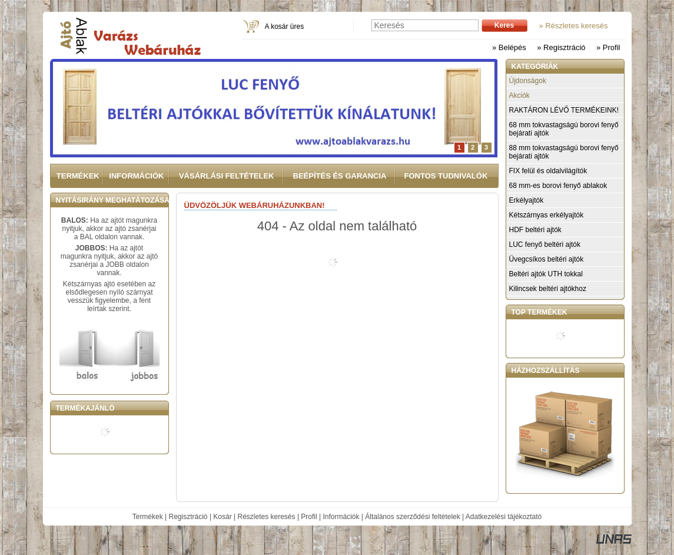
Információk (341, 517)
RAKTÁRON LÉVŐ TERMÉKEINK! (564, 110)
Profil (309, 517)
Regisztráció (188, 517)
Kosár (222, 517)
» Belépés (509, 47)
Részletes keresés (267, 517)
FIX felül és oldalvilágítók (548, 171)
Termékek (147, 517)
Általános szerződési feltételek (412, 517)
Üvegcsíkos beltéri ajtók (546, 259)
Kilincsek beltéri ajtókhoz (547, 289)
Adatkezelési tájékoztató (504, 517)
